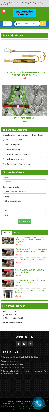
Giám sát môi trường (12, 149)
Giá (4, 206)
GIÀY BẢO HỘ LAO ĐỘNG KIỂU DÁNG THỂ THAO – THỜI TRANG (30, 281)
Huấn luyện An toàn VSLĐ (14, 159)
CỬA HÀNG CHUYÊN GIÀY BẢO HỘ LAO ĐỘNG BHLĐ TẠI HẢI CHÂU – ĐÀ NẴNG (31, 250)
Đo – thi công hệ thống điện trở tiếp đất (19, 154)
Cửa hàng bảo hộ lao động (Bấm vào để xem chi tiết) (24, 135)
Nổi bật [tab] (16, 233)
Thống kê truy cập (15, 306)
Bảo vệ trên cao (14, 35)
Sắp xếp (6, 197)
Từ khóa (6, 178)
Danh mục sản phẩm (16, 130)
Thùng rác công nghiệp (13, 145)
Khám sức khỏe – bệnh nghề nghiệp (18, 164)
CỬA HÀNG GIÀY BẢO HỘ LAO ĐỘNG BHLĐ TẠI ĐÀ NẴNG (29, 271)
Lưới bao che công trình (13, 140)
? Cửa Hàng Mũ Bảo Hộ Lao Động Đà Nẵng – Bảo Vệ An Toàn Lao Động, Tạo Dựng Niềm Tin (29, 239)
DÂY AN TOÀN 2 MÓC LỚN (24, 118)
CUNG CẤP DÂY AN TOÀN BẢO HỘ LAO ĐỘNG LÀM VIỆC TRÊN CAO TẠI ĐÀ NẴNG (24, 73)
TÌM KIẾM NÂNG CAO (15, 172)
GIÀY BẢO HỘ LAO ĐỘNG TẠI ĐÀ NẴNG (30, 260)
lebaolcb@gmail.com (16, 368)
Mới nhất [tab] (6, 233)
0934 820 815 (14, 361)
